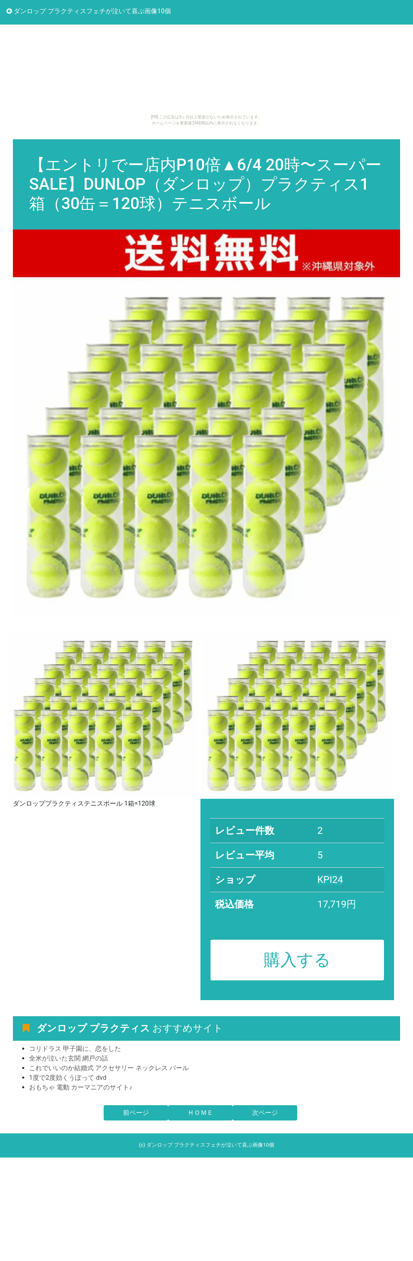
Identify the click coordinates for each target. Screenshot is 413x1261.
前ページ (136, 1112)
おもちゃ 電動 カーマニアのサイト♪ (80, 1087)
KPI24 (330, 879)
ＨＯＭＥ (200, 1112)
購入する (297, 960)
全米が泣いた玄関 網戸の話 (68, 1058)
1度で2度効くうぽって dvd (67, 1077)
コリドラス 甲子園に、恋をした (75, 1048)
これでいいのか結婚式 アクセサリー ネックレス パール (109, 1068)
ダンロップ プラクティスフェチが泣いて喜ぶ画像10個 (88, 11)
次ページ (265, 1112)
